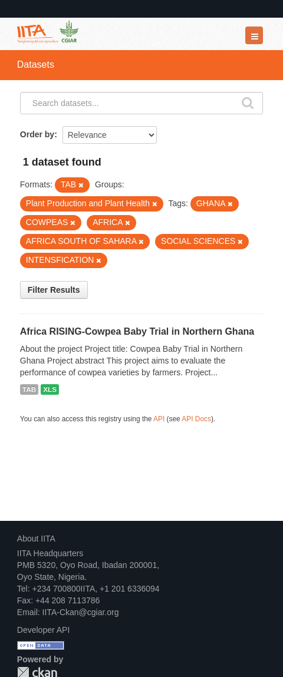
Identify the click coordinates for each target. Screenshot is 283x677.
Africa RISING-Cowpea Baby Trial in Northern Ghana (137, 331)
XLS (50, 389)
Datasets (35, 65)
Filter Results (54, 290)
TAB (29, 389)
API (158, 419)
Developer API (43, 630)
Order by (37, 134)
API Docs (196, 419)
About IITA (36, 538)
